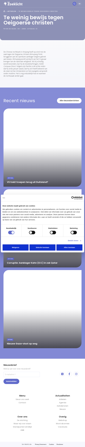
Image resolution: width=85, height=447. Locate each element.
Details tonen (73, 240)
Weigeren (15, 247)
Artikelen (11, 11)
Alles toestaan (69, 247)
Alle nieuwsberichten (69, 100)
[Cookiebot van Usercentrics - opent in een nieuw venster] (72, 198)
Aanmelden (11, 381)
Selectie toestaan (42, 247)
